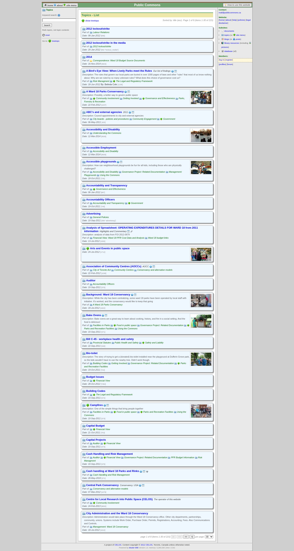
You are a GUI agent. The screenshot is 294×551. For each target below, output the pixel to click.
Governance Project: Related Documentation (143, 172)
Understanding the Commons (107, 133)
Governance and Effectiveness (160, 98)
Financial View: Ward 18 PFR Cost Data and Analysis (118, 238)
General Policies (101, 217)
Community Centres (124, 270)
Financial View (103, 380)
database (228, 51)
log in (221, 60)
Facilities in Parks (101, 325)
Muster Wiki (133, 548)
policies (241, 20)
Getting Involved (131, 98)
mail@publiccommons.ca (230, 12)
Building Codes (100, 363)
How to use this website (238, 5)
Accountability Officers (103, 284)
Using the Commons (110, 175)
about (58, 5)
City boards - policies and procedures (111, 119)
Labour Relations (101, 32)
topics (227, 35)
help (234, 20)
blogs (226, 39)
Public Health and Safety (127, 342)
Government (169, 119)
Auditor (96, 443)
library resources (231, 43)
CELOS (118, 545)
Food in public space (127, 325)
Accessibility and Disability (105, 151)
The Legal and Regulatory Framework (134, 81)
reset (47, 35)
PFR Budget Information (182, 457)
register (229, 60)
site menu (70, 5)
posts (238, 39)
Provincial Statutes (102, 342)
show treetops (92, 20)
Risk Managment (101, 81)
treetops (55, 41)
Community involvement (107, 98)
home (49, 5)
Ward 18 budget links (158, 238)
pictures (224, 47)
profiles (222, 64)
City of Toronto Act (102, 270)
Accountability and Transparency (108, 203)
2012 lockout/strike (102, 46)
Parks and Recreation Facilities (99, 328)
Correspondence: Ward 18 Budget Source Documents (119, 60)
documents (229, 31)
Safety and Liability (154, 342)
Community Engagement (144, 119)
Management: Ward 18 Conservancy (110, 526)
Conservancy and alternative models (154, 270)
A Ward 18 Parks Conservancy (107, 304)
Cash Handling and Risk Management (111, 475)
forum (230, 64)
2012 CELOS (147, 545)
